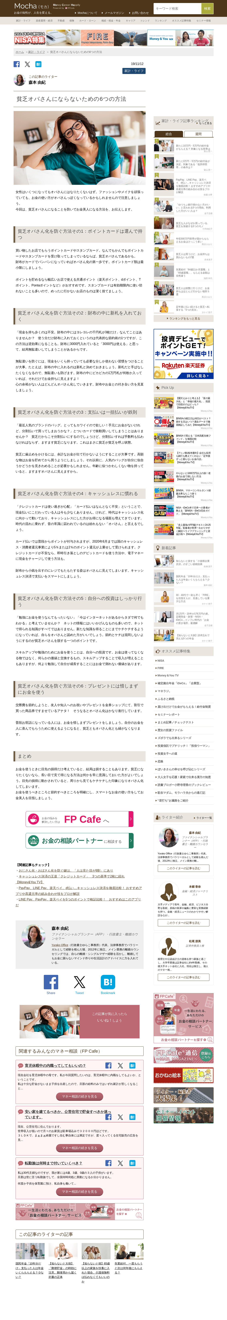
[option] (47, 38)
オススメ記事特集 (181, 20)
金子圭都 (208, 204)
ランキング (161, 20)
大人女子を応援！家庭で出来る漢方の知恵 (186, 737)
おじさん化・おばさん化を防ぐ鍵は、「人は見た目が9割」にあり (66, 870)
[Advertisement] (184, 87)
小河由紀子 (207, 218)
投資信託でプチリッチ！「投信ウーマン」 (186, 709)
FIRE (163, 639)
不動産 (61, 20)
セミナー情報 (203, 20)
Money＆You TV (170, 646)
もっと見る (205, 123)
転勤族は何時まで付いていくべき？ (53, 1163)
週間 (198, 134)
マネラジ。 (167, 660)
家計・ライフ (23, 20)
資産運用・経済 (44, 20)
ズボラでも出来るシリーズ (176, 702)
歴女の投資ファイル (172, 695)
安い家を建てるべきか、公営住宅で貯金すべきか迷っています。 (68, 1114)
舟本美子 (208, 247)
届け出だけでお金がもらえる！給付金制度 (186, 674)
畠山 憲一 (208, 150)
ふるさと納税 (168, 667)
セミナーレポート (171, 681)
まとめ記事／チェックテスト (178, 688)
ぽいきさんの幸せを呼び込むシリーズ (183, 730)
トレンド (145, 20)
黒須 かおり (207, 232)
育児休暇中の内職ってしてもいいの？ (55, 1066)
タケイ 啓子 (207, 292)
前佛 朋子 (208, 545)
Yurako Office (60, 945)
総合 (169, 134)
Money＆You (206, 391)
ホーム (20, 52)
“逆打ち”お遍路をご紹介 (175, 758)
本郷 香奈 (183, 848)
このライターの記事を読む (183, 825)
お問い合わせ (140, 12)
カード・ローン (87, 20)
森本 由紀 (208, 562)
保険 (71, 20)
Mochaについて (87, 12)
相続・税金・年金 (111, 20)
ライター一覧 (204, 775)
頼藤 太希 (208, 187)
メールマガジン (114, 12)
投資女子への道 (169, 716)
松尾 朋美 (183, 901)
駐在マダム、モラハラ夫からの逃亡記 (183, 751)
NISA (163, 633)
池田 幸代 (208, 264)
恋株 (162, 723)
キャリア (130, 20)
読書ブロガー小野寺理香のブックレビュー (186, 744)
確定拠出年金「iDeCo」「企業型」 (182, 653)
